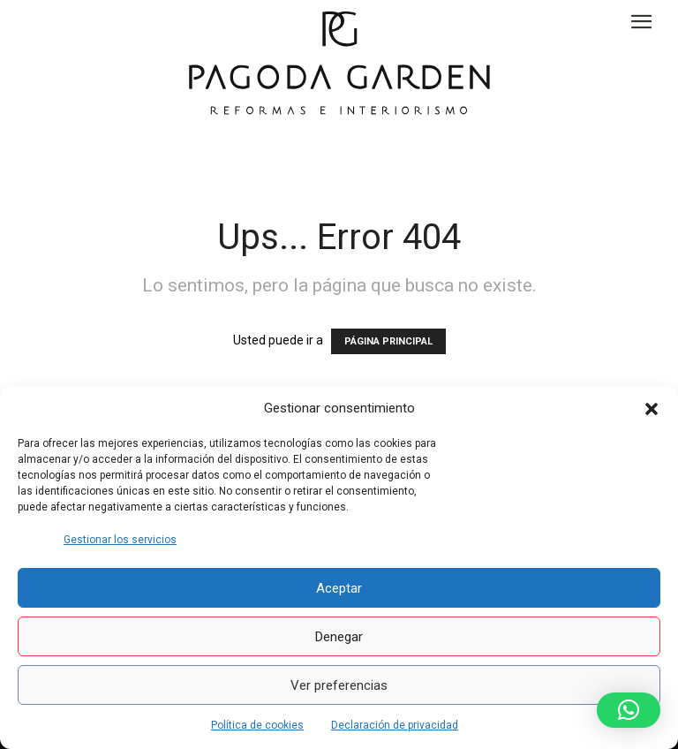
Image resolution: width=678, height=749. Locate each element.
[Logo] (339, 61)
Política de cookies (257, 725)
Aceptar (339, 588)
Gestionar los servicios (120, 539)
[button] (651, 409)
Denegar (339, 637)
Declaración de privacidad (394, 725)
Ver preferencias (339, 685)
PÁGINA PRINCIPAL (388, 341)
